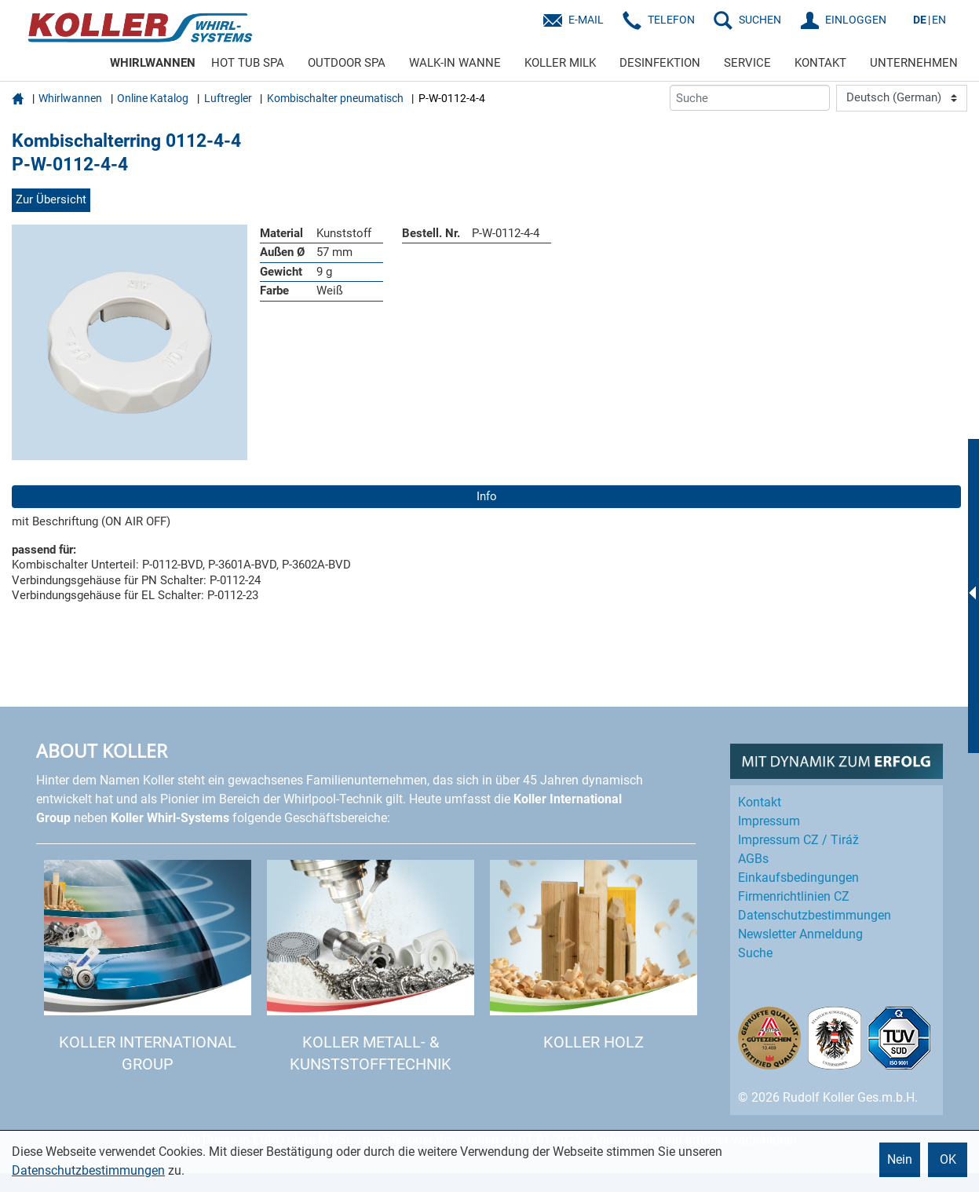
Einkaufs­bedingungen (798, 877)
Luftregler (228, 98)
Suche (755, 952)
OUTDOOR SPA (346, 63)
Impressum (769, 821)
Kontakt (759, 802)
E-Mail (586, 19)
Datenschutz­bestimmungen (814, 915)
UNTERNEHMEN (914, 63)
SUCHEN (760, 19)
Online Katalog (152, 98)
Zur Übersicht (51, 199)
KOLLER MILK (560, 63)
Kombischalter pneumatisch (335, 98)
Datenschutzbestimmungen (88, 1170)
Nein (899, 1159)
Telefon (671, 19)
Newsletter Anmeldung (800, 934)
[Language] (901, 98)
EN (939, 19)
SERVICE (747, 63)
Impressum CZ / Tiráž (798, 839)
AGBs (753, 858)
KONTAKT (820, 63)
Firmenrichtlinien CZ (793, 896)
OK (948, 1159)
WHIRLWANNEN (152, 63)
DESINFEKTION (659, 63)
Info (487, 496)
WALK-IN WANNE (455, 63)
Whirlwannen (70, 98)
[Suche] (750, 98)
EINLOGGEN (855, 19)
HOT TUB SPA (247, 63)
